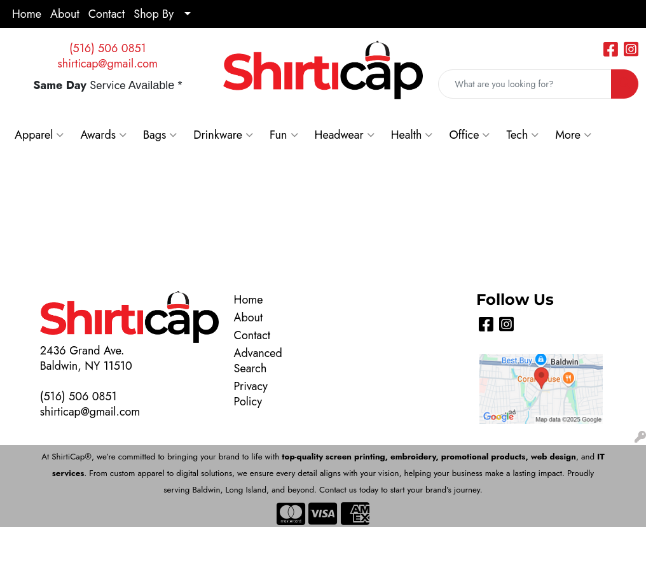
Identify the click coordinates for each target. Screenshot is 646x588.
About (64, 14)
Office (469, 135)
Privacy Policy (251, 394)
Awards (103, 135)
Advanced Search (256, 361)
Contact (106, 14)
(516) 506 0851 (107, 48)
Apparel (39, 135)
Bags (160, 135)
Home (26, 14)
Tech (522, 135)
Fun (284, 135)
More (573, 135)
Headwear (345, 135)
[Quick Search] (525, 84)
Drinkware (223, 135)
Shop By (154, 14)
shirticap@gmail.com (108, 63)
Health (412, 135)
